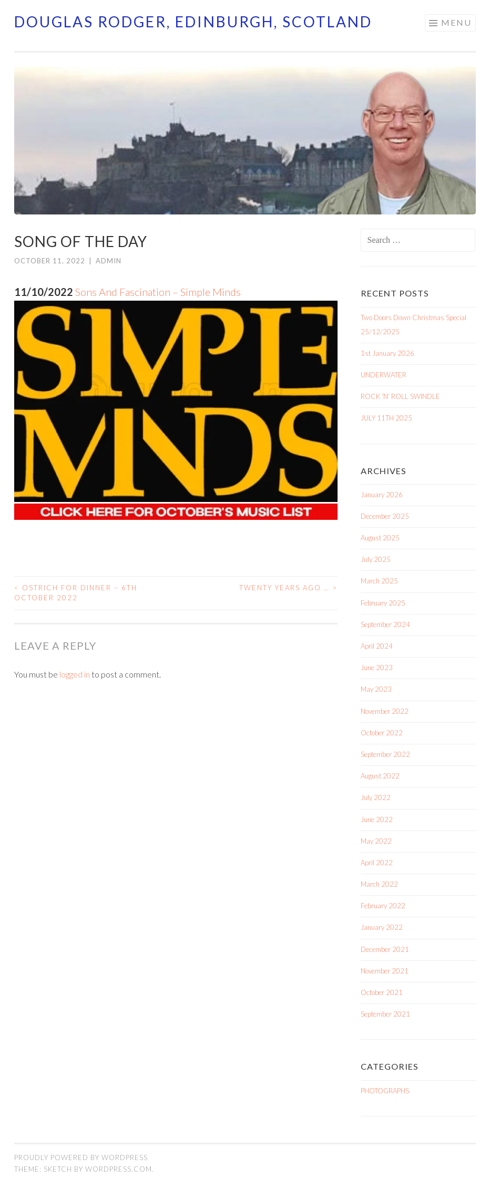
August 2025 (380, 538)
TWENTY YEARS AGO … (288, 587)
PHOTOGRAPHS (385, 1090)
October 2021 (382, 992)
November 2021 (385, 971)
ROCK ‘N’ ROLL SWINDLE (400, 396)
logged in (74, 674)
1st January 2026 (387, 353)
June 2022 (377, 819)
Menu (456, 22)
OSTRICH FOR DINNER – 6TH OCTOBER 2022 (75, 592)
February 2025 (383, 603)
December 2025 (385, 516)
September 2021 (385, 1014)
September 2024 (385, 624)
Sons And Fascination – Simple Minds (158, 291)
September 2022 (385, 754)
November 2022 (385, 711)
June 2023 (377, 667)
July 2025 (376, 559)
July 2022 (376, 797)
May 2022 (376, 841)
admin (108, 261)
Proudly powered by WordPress (81, 1157)
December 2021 (385, 949)
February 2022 (383, 905)
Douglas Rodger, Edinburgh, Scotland (193, 21)
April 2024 (377, 646)
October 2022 (382, 733)
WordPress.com (118, 1169)
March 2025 (379, 581)
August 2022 (380, 776)
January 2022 (382, 927)
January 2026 (382, 494)
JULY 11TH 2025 (386, 418)
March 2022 (379, 884)
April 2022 (377, 862)
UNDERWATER (383, 375)
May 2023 (376, 689)
